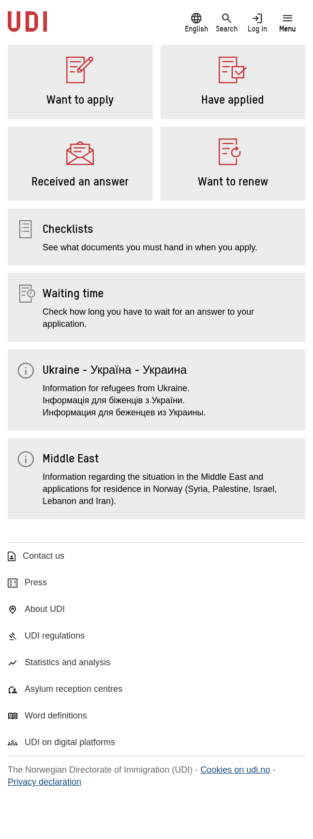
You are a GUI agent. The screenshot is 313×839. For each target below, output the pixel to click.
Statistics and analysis (67, 662)
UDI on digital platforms (70, 742)
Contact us (43, 556)
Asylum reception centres (73, 689)
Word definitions (56, 715)
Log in (257, 22)
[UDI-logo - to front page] (27, 26)
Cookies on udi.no (235, 770)
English (196, 22)
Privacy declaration (44, 782)
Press (36, 582)
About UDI (45, 609)
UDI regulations (55, 636)
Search (226, 22)
